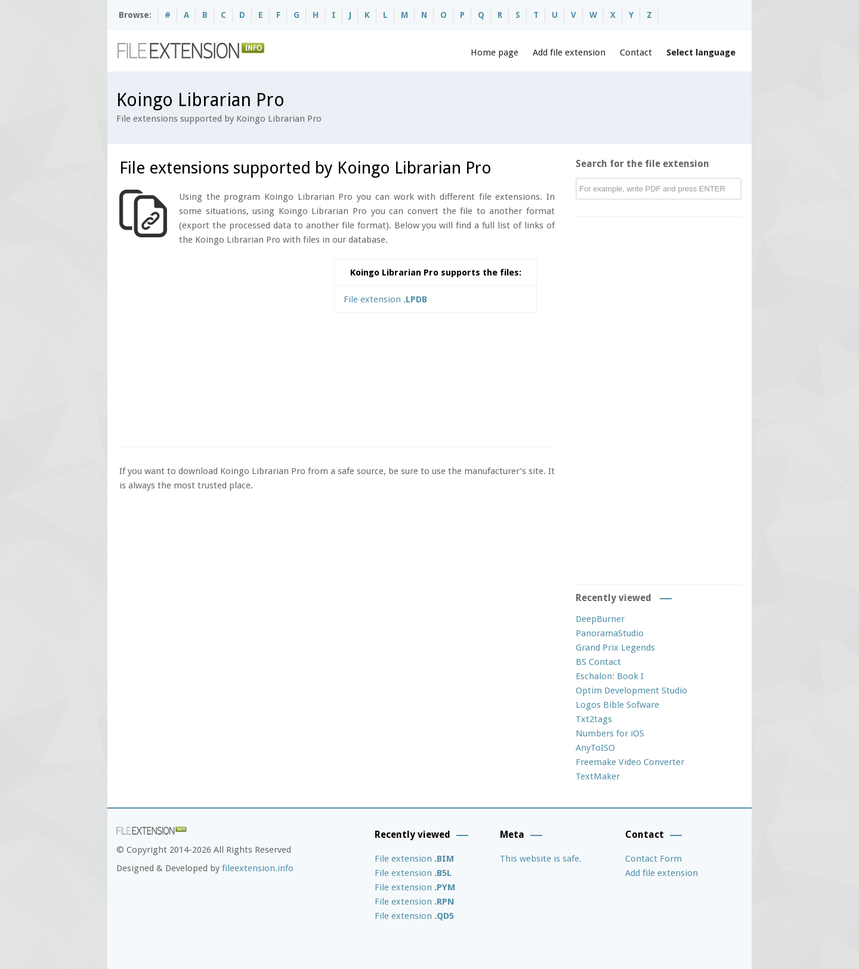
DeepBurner (600, 619)
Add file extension (569, 52)
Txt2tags (594, 719)
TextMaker (598, 776)
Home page (494, 52)
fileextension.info (257, 868)
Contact (636, 52)
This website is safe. (541, 858)
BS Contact (598, 662)
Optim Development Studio (631, 690)
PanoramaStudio (610, 633)
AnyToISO (595, 747)
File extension (385, 299)
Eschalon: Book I (610, 676)
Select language (701, 52)
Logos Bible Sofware (617, 704)
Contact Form (653, 858)
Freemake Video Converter (630, 762)
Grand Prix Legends (615, 647)
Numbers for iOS (610, 733)
